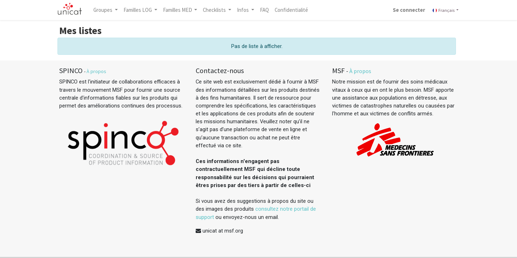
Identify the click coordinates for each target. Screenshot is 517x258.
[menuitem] (267, 10)
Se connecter (406, 9)
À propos (96, 71)
